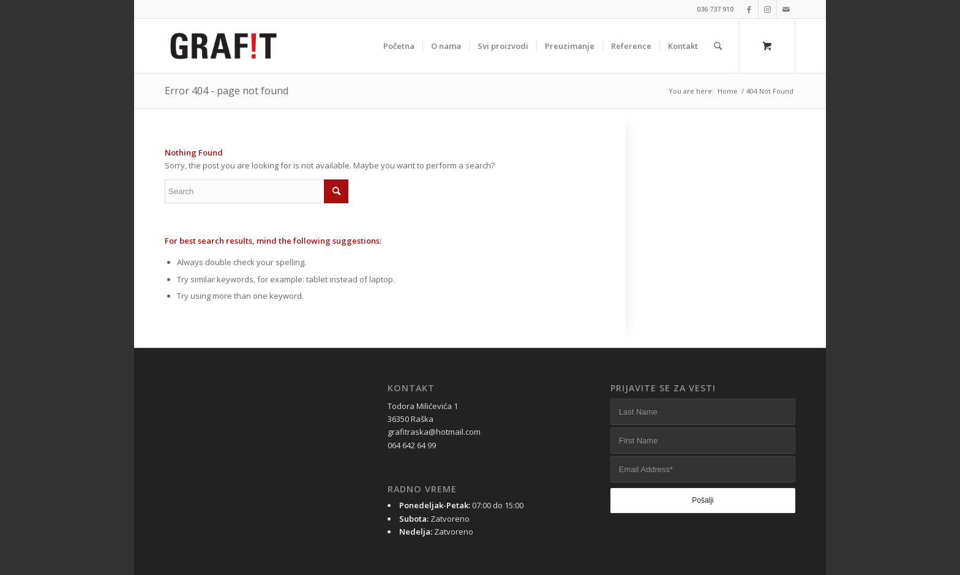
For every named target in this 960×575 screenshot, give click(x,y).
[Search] (718, 46)
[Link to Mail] (786, 9)
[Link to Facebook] (749, 9)
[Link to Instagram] (767, 9)
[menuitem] (398, 46)
